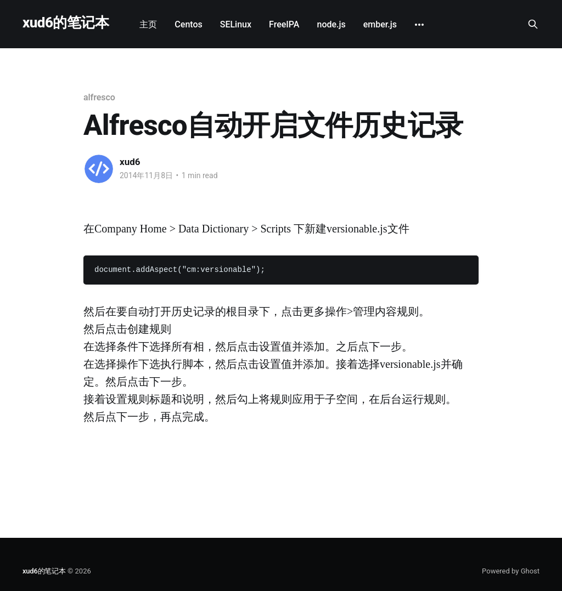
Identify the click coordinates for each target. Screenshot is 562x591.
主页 (148, 24)
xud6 (130, 161)
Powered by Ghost (510, 571)
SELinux (235, 24)
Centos (188, 24)
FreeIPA (284, 24)
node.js (331, 24)
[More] (419, 24)
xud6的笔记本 (66, 23)
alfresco (99, 97)
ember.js (380, 24)
